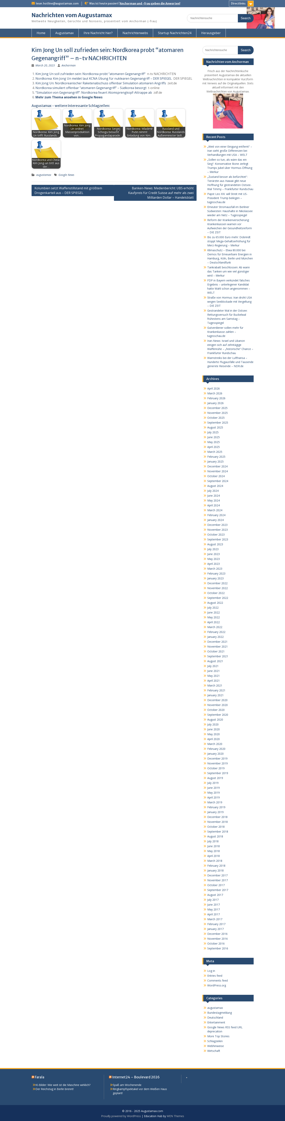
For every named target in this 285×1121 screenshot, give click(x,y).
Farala (39, 1077)
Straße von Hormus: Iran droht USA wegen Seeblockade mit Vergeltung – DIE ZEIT (229, 302)
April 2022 (213, 622)
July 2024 (213, 491)
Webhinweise (215, 1046)
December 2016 (217, 934)
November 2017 (217, 880)
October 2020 (216, 710)
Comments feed (217, 980)
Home (41, 33)
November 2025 (217, 413)
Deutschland (215, 1017)
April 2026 (213, 388)
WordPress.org (216, 985)
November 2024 (217, 471)
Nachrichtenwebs (135, 33)
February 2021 (216, 690)
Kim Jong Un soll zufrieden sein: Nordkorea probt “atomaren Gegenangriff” (90, 74)
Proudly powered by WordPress (121, 1116)
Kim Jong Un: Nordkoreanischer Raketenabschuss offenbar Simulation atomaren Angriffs (100, 83)
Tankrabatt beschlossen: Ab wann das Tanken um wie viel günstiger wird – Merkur (228, 271)
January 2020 (215, 753)
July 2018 (213, 841)
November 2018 (217, 822)
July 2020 (213, 724)
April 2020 (213, 739)
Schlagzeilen (215, 1041)
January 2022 (215, 637)
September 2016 (217, 948)
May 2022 (213, 617)
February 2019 (216, 807)
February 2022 (216, 632)
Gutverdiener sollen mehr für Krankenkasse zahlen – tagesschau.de (225, 332)
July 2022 (213, 607)
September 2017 (217, 890)
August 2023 (215, 544)
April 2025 (213, 447)
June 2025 (213, 437)
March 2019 (214, 802)
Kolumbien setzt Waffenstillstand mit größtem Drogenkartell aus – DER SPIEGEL (68, 190)
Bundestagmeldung (219, 1012)
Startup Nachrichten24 (174, 33)
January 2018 (215, 870)
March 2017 (214, 919)
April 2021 (213, 680)
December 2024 (217, 466)
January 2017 (215, 929)
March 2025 (214, 452)
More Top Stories (218, 1036)
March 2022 (214, 627)
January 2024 (215, 520)
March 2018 (214, 861)
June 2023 (213, 554)
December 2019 (217, 758)
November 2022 (217, 588)
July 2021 (213, 666)
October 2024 (216, 476)
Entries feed (214, 975)
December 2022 (217, 583)
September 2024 (217, 481)
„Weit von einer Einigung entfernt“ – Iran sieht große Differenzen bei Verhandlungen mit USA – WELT (229, 151)
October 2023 (216, 534)
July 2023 (213, 549)
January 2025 (215, 461)
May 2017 (213, 909)
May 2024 (213, 500)
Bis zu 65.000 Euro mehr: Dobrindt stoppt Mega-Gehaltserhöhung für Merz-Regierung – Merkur (229, 241)
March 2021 (214, 685)
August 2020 (215, 719)
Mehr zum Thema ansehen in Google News (68, 97)
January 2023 (215, 578)
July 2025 (213, 432)
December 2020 (217, 700)
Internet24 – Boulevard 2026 (136, 1077)
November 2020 (217, 705)
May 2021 (213, 676)
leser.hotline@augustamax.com (57, 3)
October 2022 (216, 593)
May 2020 (213, 734)
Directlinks (238, 3)
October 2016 (216, 943)
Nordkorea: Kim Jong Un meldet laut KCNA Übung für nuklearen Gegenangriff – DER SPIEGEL (103, 78)
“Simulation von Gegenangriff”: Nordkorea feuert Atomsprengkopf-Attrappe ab (93, 92)
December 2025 (217, 408)
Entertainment (216, 1022)
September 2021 (217, 656)
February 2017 (216, 924)
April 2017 (213, 914)
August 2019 (215, 778)
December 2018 (217, 817)
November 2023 (217, 529)
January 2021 (215, 695)
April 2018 (213, 856)
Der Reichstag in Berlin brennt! (54, 1089)
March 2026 (214, 393)
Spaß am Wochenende (127, 1085)
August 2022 (215, 603)
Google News (66, 175)
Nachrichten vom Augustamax (72, 15)
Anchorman (69, 65)
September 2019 (217, 773)
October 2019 (216, 768)
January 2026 (215, 403)
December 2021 (217, 641)
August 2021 (215, 661)
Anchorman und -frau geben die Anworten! (150, 3)
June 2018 (213, 846)
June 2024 (213, 495)
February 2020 (216, 749)
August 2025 (215, 427)
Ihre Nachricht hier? (98, 33)
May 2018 (213, 851)
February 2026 (216, 398)
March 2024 (214, 510)
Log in (211, 971)
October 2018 (216, 826)
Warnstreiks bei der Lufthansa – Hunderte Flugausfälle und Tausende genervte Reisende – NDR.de (230, 362)
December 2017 (217, 875)
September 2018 (217, 831)
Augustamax (64, 33)
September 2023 (217, 539)
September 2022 (217, 598)
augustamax (43, 175)
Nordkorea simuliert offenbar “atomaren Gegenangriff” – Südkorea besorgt (90, 88)
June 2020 (213, 729)
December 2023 (217, 525)
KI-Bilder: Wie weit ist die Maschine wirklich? (62, 1085)
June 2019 (213, 788)
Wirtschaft (213, 1051)
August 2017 (215, 895)
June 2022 (213, 612)
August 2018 (215, 836)
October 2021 (216, 651)
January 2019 (215, 812)
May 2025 (213, 442)
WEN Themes (175, 1116)
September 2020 (217, 714)
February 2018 (216, 865)
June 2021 (213, 671)
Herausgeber (211, 33)
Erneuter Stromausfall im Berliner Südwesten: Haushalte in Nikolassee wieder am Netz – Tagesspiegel (230, 211)
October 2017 (216, 885)
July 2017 (213, 900)
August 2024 (215, 486)
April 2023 (213, 564)
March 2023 (214, 568)
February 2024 (216, 515)
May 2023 (213, 559)
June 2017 (213, 904)
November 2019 (217, 763)
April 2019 (213, 797)
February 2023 (216, 573)
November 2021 (217, 646)
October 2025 (216, 417)
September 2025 (217, 422)
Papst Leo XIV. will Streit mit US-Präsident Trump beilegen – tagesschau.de (227, 198)
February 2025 (216, 456)
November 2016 (217, 938)
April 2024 (213, 505)
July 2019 (213, 783)
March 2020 (214, 744)
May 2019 (213, 792)
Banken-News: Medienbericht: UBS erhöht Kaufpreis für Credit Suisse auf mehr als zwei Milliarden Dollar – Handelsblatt (161, 193)
